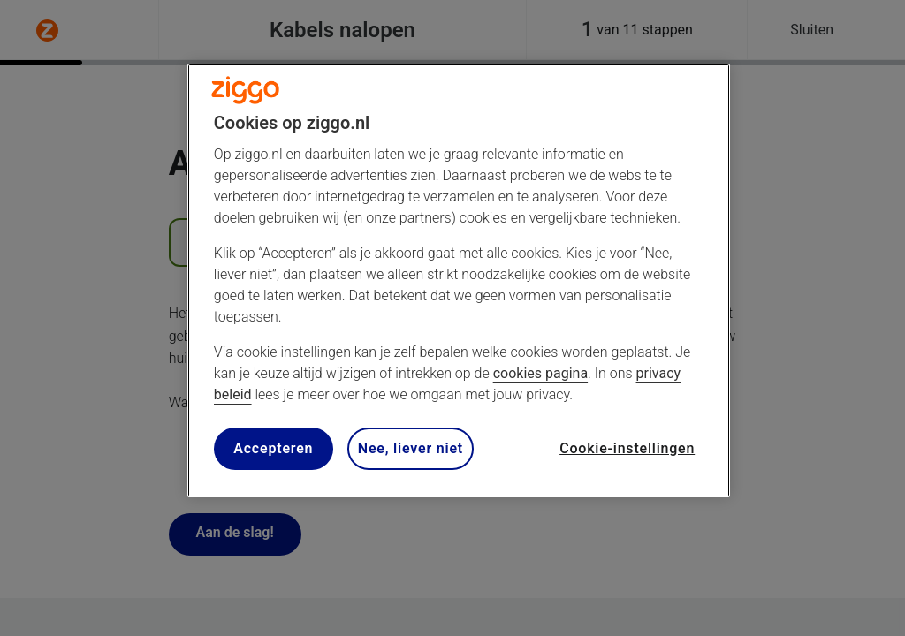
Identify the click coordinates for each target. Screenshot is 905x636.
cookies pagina (540, 373)
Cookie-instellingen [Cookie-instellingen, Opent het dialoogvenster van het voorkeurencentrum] (627, 448)
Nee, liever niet (410, 448)
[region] (458, 280)
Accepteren (273, 448)
